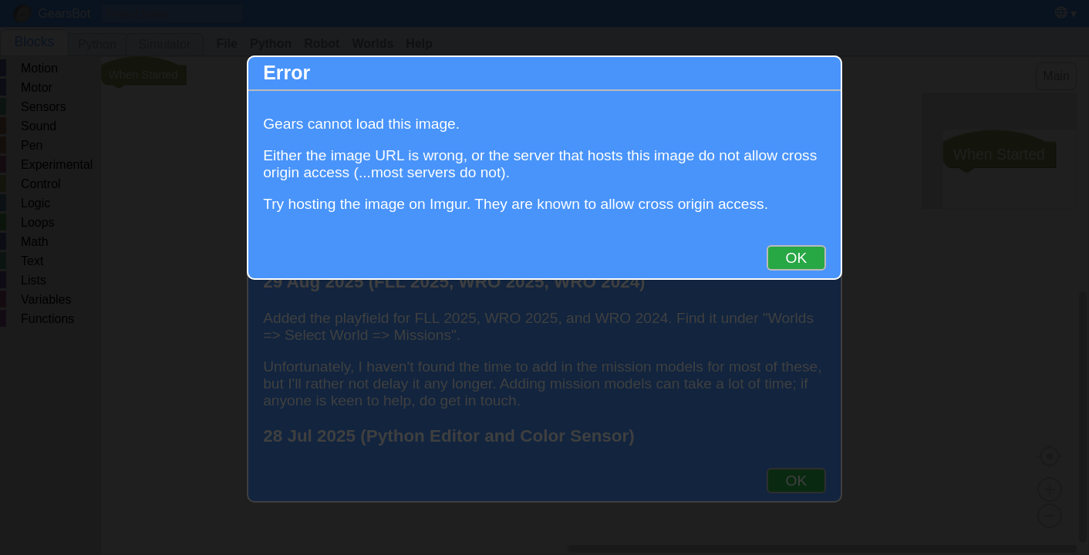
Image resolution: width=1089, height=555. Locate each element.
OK (796, 258)
